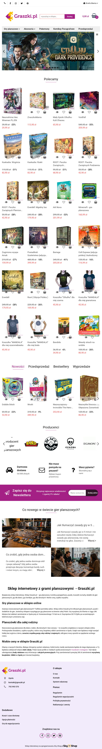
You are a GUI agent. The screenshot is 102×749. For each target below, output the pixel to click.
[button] (57, 668)
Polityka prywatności (62, 701)
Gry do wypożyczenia (11, 724)
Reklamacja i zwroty (61, 705)
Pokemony (44, 29)
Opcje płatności (8, 720)
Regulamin (57, 693)
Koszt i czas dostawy (10, 716)
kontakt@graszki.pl (16, 682)
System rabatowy (60, 682)
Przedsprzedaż (85, 29)
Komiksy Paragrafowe (64, 29)
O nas (55, 674)
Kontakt (56, 678)
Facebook (75, 650)
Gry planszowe (12, 29)
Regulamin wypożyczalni (63, 697)
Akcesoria (29, 29)
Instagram (84, 650)
